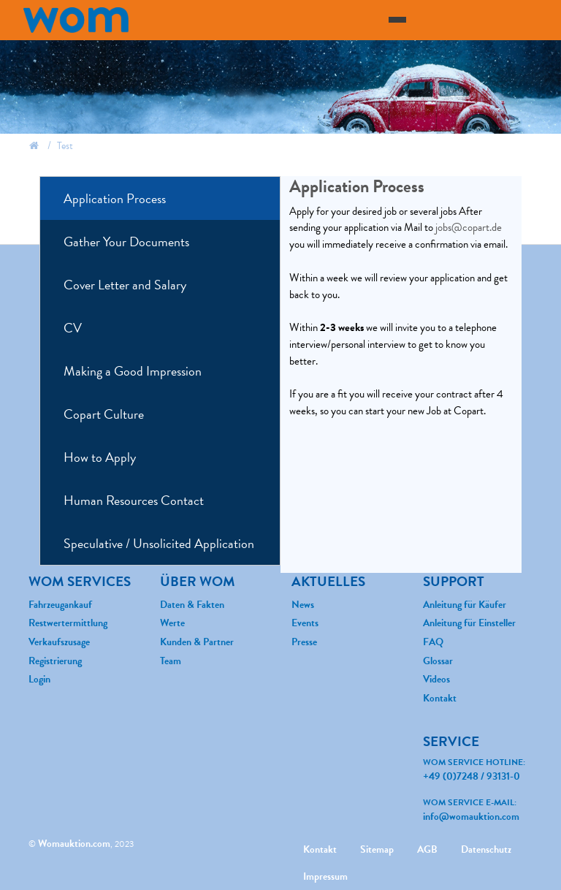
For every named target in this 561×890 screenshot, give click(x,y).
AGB (427, 849)
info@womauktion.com (471, 816)
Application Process (115, 198)
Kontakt (320, 849)
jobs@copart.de (468, 227)
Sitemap (377, 849)
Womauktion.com (74, 843)
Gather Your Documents (126, 241)
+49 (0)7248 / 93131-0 (471, 776)
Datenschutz (486, 849)
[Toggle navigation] (397, 20)
